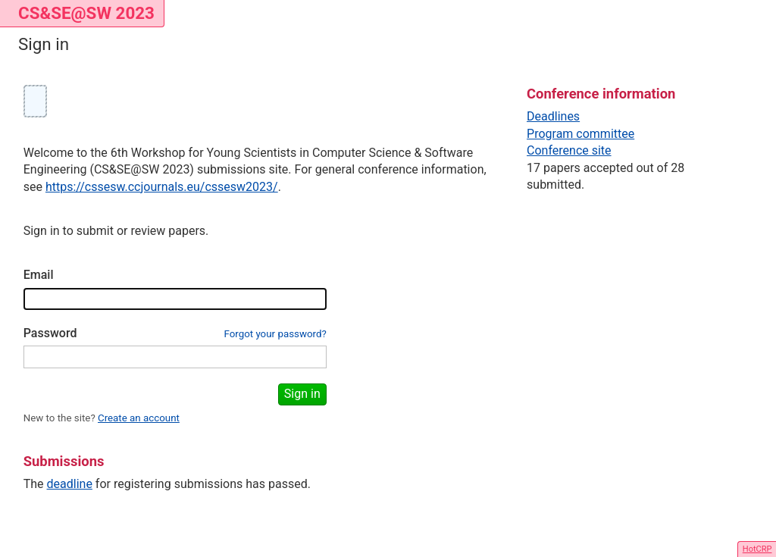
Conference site (569, 150)
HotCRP (757, 549)
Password (50, 333)
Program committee (580, 134)
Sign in (302, 393)
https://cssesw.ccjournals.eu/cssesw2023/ (161, 187)
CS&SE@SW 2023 (86, 13)
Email (38, 275)
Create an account (139, 418)
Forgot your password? (275, 334)
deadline (69, 484)
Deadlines (553, 116)
